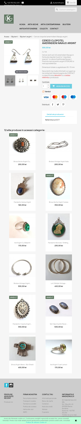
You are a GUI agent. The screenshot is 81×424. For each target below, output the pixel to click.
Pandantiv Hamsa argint (22, 202)
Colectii (44, 28)
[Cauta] (66, 9)
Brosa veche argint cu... (22, 161)
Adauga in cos (61, 86)
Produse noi (8, 402)
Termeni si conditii (29, 404)
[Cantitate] (44, 86)
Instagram (11, 385)
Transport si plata (29, 401)
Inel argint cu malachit (22, 243)
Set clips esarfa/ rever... (59, 324)
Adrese (44, 409)
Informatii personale (49, 398)
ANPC (25, 412)
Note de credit (47, 407)
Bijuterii (66, 24)
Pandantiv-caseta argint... (22, 324)
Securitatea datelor (30, 398)
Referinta (49, 120)
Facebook (6, 385)
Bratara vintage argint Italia (59, 161)
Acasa (22, 24)
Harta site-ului (28, 409)
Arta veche (33, 24)
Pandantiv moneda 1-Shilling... (58, 243)
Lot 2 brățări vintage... (59, 283)
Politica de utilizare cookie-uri (36, 422)
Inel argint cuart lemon (58, 365)
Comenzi (45, 404)
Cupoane (45, 412)
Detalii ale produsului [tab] (55, 114)
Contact (54, 28)
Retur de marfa (47, 401)
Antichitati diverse (28, 28)
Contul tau (47, 394)
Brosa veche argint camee (58, 202)
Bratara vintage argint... (22, 283)
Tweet (58, 104)
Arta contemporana (50, 24)
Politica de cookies (29, 407)
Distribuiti (52, 104)
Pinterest (63, 104)
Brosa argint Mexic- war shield (22, 365)
